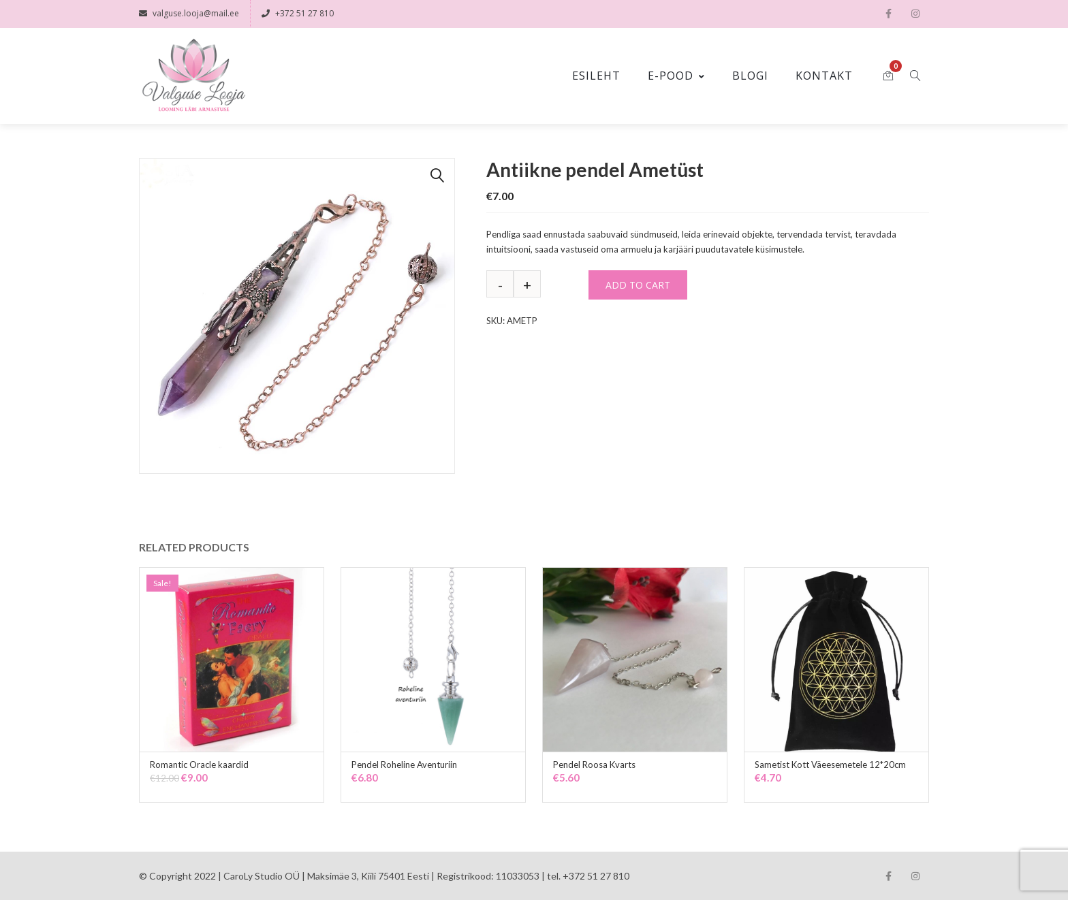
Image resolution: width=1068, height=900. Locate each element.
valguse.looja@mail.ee (189, 13)
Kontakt (824, 74)
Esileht (596, 74)
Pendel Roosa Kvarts (594, 763)
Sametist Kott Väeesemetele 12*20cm (830, 763)
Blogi (750, 74)
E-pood (676, 74)
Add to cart (638, 284)
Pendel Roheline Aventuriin (404, 763)
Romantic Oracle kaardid (199, 763)
